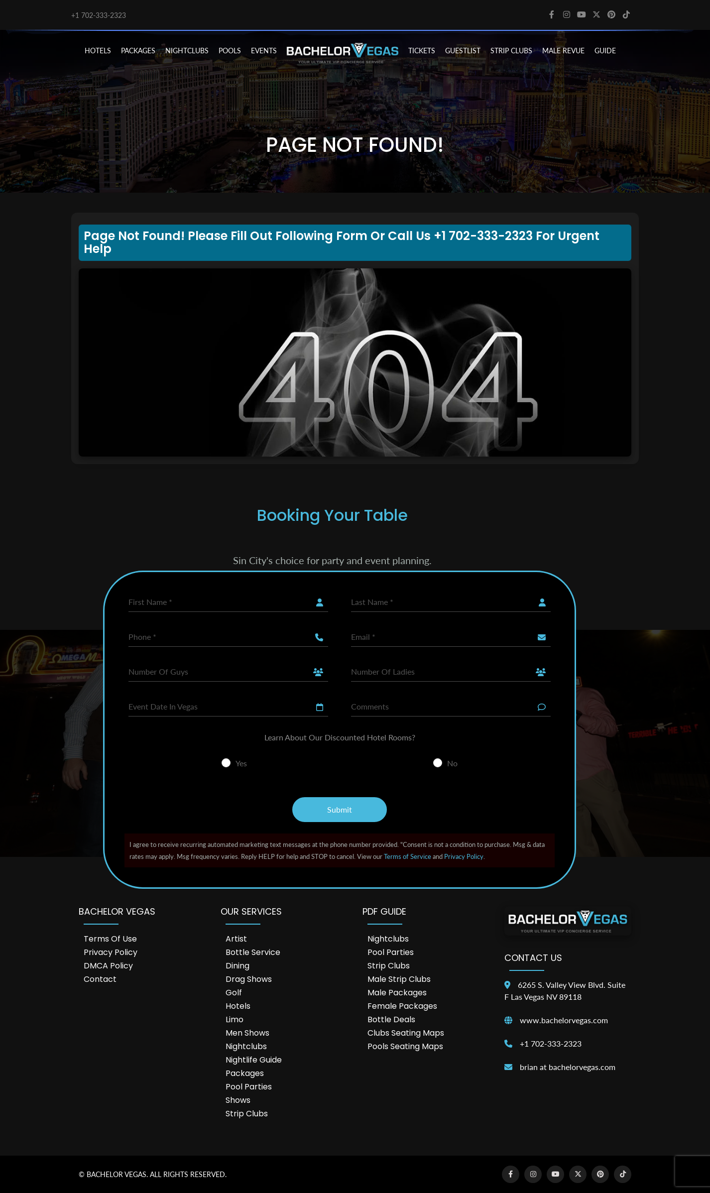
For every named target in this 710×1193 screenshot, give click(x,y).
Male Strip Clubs (399, 979)
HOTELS (98, 50)
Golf (234, 992)
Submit (339, 809)
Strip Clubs (247, 1113)
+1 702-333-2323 (98, 15)
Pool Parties (249, 1086)
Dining (237, 965)
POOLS (230, 50)
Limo (234, 1019)
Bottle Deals (391, 1019)
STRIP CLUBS (511, 50)
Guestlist (462, 50)
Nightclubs (246, 1046)
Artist (236, 939)
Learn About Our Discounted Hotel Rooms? (339, 737)
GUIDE (605, 50)
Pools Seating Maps (405, 1046)
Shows (238, 1100)
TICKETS (421, 50)
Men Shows (247, 1033)
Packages (245, 1073)
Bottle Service (253, 952)
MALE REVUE (563, 50)
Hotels (238, 1006)
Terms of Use (110, 939)
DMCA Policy (108, 965)
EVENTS (264, 50)
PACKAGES (138, 50)
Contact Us (533, 958)
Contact (100, 979)
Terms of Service (407, 856)
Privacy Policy (463, 856)
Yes (241, 763)
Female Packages (402, 1006)
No (452, 763)
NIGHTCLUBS (187, 50)
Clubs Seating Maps (405, 1033)
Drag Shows (249, 979)
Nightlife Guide (254, 1060)
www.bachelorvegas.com (564, 1020)
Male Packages (397, 992)
